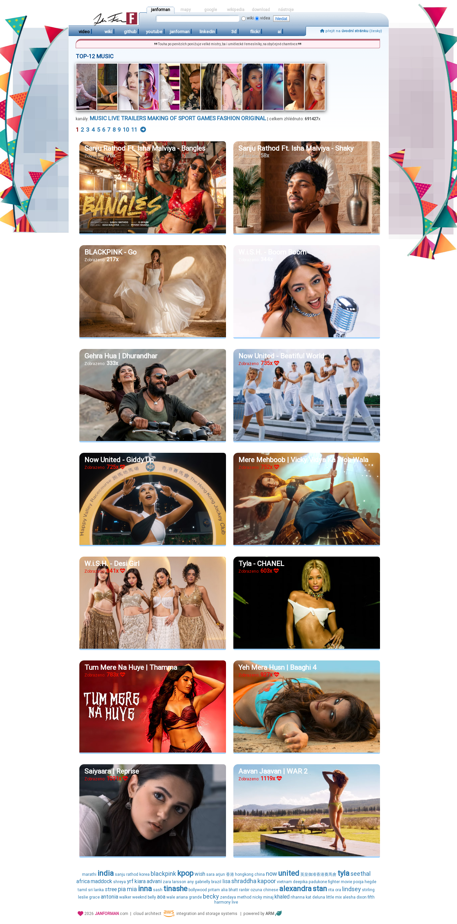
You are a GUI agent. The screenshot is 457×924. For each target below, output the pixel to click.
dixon (362, 897)
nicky (257, 897)
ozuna (256, 889)
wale (170, 897)
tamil (82, 889)
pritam (214, 889)
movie (346, 881)
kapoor (266, 880)
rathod (132, 874)
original (253, 118)
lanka (99, 889)
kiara (140, 881)
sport (187, 118)
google (210, 9)
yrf (130, 881)
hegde (370, 881)
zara (167, 881)
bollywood (197, 889)
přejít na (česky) (351, 31)
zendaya (228, 897)
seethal (361, 873)
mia (132, 889)
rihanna (298, 897)
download (261, 9)
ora (338, 889)
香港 (230, 874)
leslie (83, 897)
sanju (120, 874)
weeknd (139, 897)
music (98, 118)
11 (134, 129)
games (206, 118)
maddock (101, 881)
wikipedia (235, 9)
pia (122, 889)
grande (195, 897)
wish (200, 874)
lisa (226, 881)
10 (126, 129)
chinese (270, 889)
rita (331, 889)
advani (154, 881)
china (259, 874)
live (114, 118)
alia (224, 889)
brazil (216, 881)
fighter (334, 881)
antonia (109, 897)
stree (111, 889)
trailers (133, 118)
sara (210, 874)
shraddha (243, 880)
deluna (318, 897)
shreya (119, 881)
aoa (161, 897)
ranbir (244, 889)
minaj (268, 897)
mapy (185, 9)
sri (90, 889)
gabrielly (202, 881)
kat (308, 897)
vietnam (284, 881)
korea (144, 874)
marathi (89, 874)
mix (338, 897)
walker (125, 897)
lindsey (351, 889)
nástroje (286, 9)
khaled (282, 897)
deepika (300, 881)
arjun (220, 874)
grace (94, 897)
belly (152, 897)
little (330, 897)
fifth (371, 897)
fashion (228, 118)
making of (162, 118)
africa (83, 881)
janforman (160, 9)
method (244, 897)
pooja (358, 881)
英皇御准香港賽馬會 (318, 874)
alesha (349, 897)
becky (211, 896)
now (271, 873)
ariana (182, 897)
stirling (368, 889)
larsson (179, 881)
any (190, 881)
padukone (318, 881)
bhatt (233, 889)
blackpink (163, 873)
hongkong (244, 874)
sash (157, 889)
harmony (222, 902)
